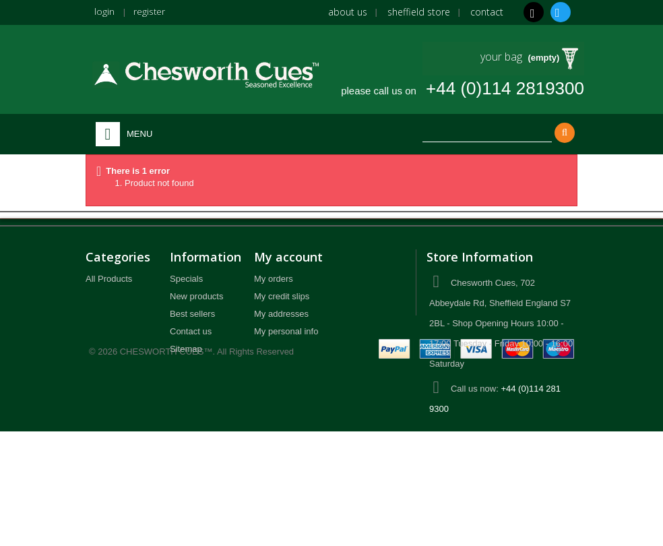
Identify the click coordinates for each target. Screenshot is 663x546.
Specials (186, 279)
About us (347, 11)
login (104, 11)
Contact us (191, 331)
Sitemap (186, 349)
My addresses (281, 314)
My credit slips (281, 296)
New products (196, 296)
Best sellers (192, 314)
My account (288, 257)
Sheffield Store (418, 11)
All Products (109, 279)
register (149, 11)
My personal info (286, 331)
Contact (486, 11)
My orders (273, 279)
